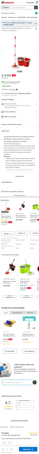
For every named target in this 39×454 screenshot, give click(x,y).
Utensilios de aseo (30, 313)
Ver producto (9, 296)
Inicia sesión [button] (30, 2)
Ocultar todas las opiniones (19, 420)
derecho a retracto (24, 93)
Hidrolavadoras (17, 312)
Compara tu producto (19, 195)
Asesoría (4, 17)
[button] (25, 7)
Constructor (12, 17)
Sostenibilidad (21, 17)
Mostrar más (20, 176)
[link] (10, 334)
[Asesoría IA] (36, 13)
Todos (6, 312)
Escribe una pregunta (11, 382)
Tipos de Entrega (32, 17)
